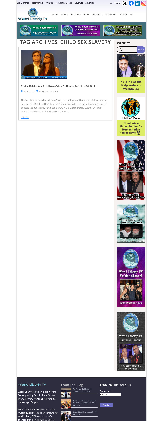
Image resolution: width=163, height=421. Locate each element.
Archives (49, 2)
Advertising (90, 2)
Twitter (124, 3)
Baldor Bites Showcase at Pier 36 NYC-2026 (79, 402)
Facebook (131, 3)
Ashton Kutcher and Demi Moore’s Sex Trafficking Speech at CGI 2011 (58, 86)
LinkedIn (137, 3)
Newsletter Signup (64, 2)
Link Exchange (23, 2)
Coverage (79, 2)
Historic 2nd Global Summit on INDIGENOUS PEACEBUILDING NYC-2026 (79, 396)
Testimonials (37, 2)
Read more (25, 118)
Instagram (143, 3)
